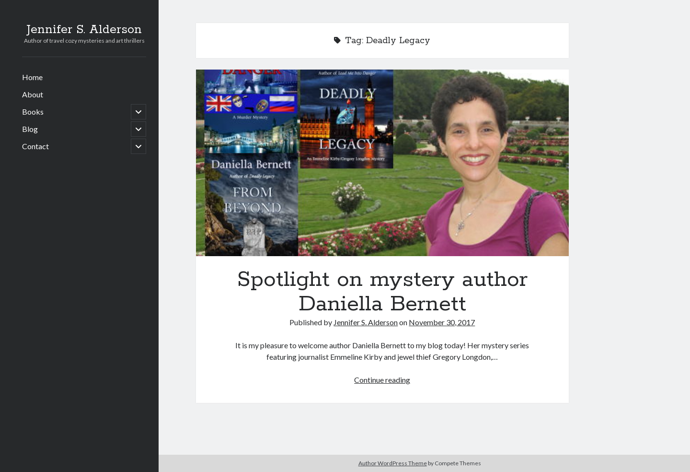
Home (32, 77)
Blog (30, 128)
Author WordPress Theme (392, 463)
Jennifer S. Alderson (84, 29)
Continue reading (382, 379)
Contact (35, 146)
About (32, 94)
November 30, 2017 (442, 322)
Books (33, 111)
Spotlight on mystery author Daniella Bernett (382, 163)
